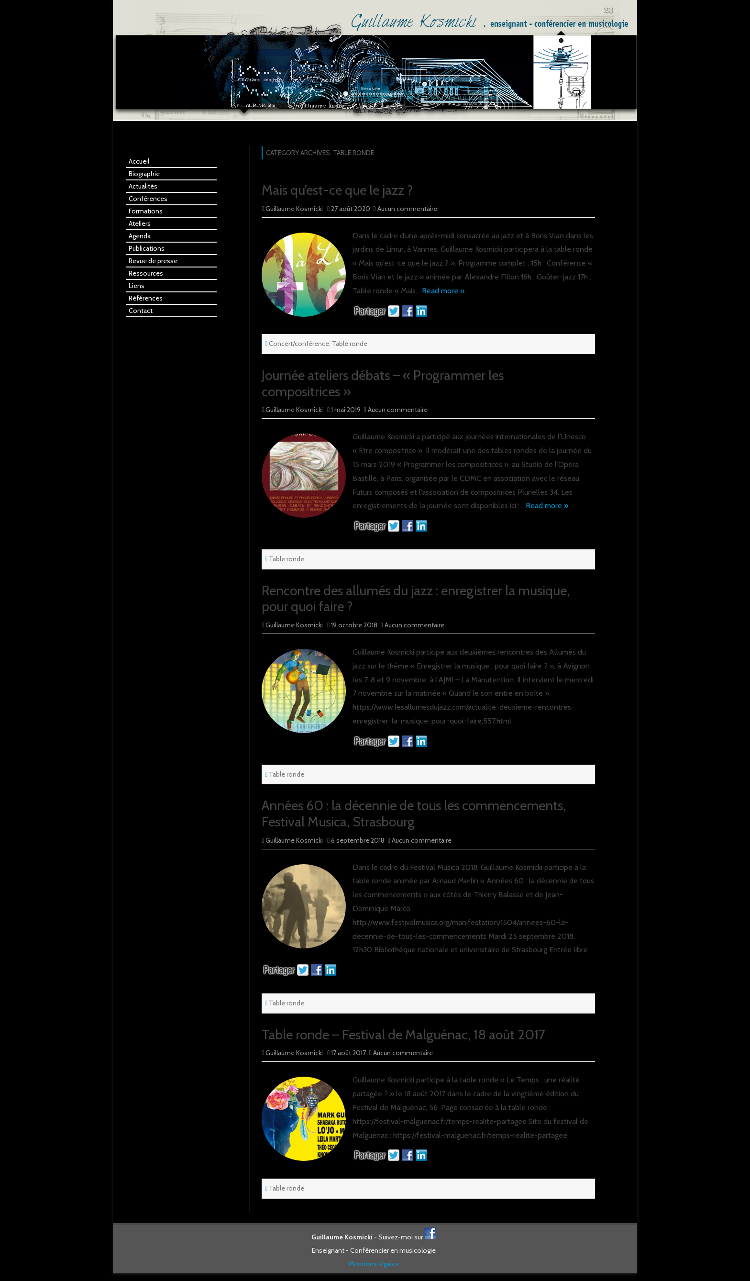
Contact (141, 310)
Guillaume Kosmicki (294, 208)
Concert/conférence (299, 343)
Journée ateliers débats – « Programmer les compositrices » (383, 383)
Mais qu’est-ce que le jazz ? (337, 190)
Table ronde (349, 343)
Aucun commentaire (407, 208)
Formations (146, 211)
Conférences (148, 198)
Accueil (139, 161)
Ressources (146, 273)
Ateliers (140, 223)
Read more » (443, 290)
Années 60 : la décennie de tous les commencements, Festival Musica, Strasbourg (414, 813)
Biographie (144, 173)
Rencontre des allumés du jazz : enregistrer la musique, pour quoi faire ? (416, 598)
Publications (147, 248)
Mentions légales (374, 1263)
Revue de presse (153, 260)
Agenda (140, 236)
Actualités (143, 186)
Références (146, 298)
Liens (136, 285)
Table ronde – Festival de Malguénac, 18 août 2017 (403, 1034)
